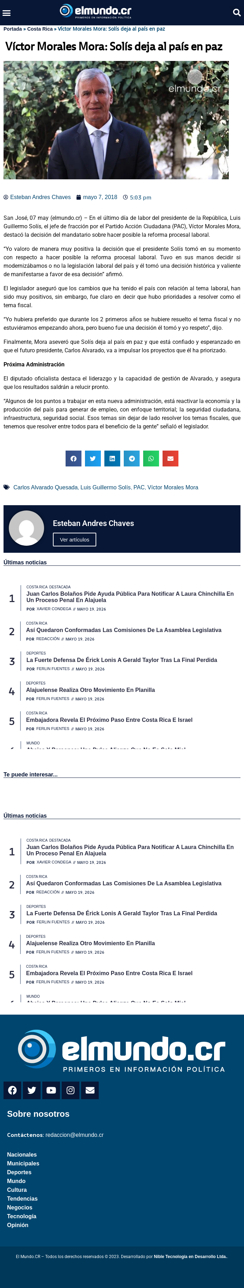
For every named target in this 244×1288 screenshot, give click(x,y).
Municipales (23, 1163)
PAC (139, 487)
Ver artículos (74, 540)
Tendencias (22, 1199)
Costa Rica (40, 29)
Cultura (17, 1190)
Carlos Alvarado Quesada (45, 487)
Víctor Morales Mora (172, 487)
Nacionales (22, 1155)
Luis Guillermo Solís (105, 487)
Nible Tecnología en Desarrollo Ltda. (190, 1256)
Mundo (16, 1181)
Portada (13, 29)
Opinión (17, 1225)
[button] (6, 12)
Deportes (19, 1172)
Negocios (19, 1207)
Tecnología (21, 1216)
